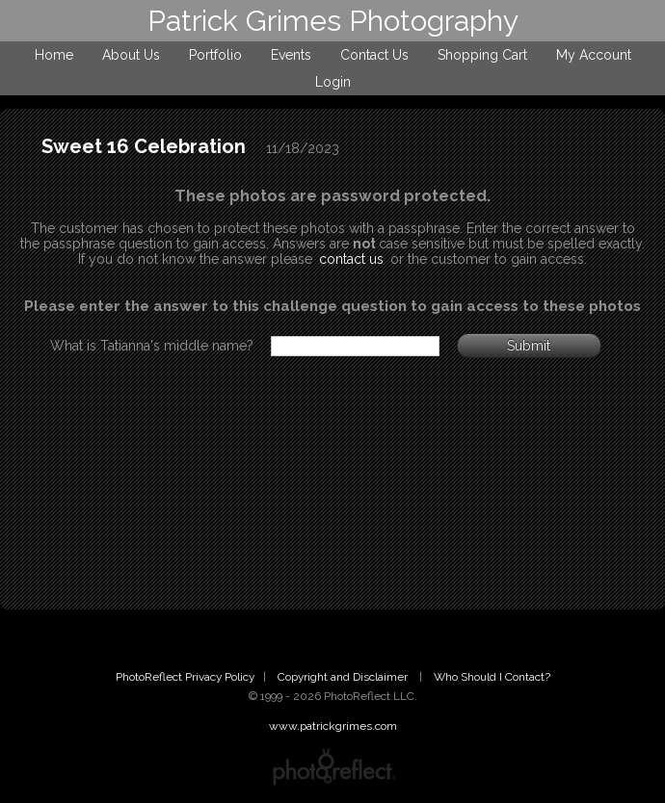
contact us (351, 259)
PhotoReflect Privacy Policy (185, 677)
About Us (131, 55)
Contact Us (374, 55)
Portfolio (215, 55)
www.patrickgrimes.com (333, 726)
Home (54, 55)
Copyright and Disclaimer (344, 677)
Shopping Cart (482, 55)
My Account (593, 55)
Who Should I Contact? (492, 677)
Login (333, 82)
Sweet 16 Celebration (143, 146)
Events (291, 55)
